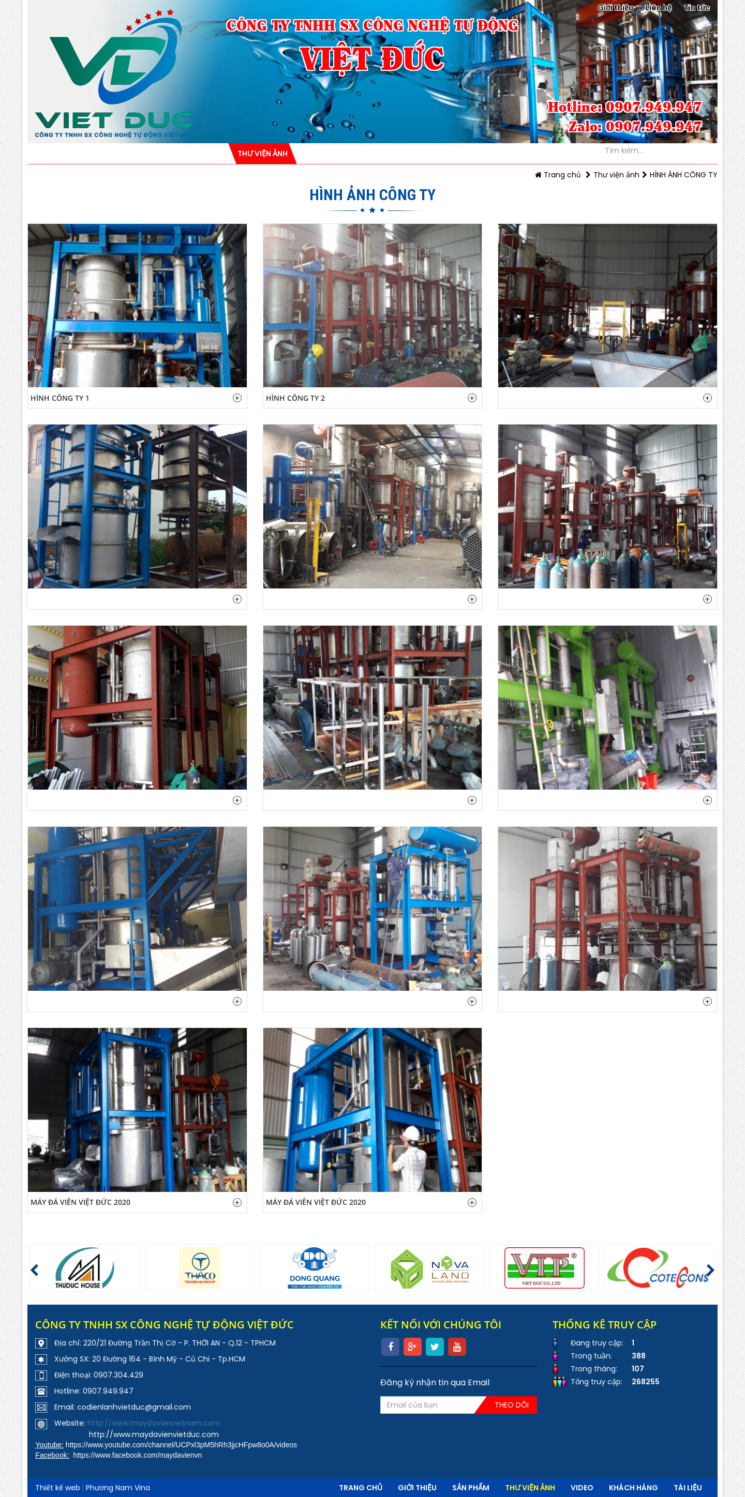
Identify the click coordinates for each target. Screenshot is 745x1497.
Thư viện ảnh (616, 175)
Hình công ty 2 (295, 398)
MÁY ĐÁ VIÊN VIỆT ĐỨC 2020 (80, 1202)
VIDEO (582, 1488)
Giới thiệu (615, 8)
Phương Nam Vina (118, 1488)
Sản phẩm (470, 1488)
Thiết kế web (57, 1488)
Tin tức (697, 8)
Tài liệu (688, 1488)
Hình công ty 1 (60, 398)
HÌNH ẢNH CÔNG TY (684, 175)
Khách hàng (633, 1488)
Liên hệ (659, 8)
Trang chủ (558, 175)
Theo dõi (512, 1405)
